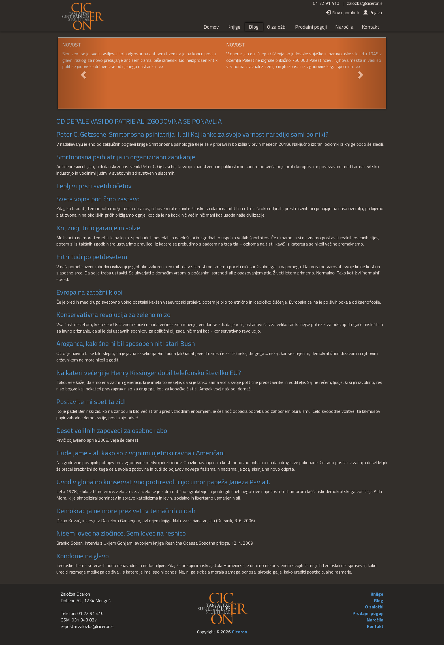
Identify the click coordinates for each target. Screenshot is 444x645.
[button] (82, 73)
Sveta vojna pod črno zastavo (98, 199)
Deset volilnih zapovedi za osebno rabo (111, 430)
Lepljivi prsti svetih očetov (94, 186)
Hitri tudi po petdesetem (91, 256)
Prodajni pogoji (311, 27)
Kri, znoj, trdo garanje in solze (98, 228)
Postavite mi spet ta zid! (91, 401)
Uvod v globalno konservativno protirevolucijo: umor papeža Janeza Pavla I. (163, 482)
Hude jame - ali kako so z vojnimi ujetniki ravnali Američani (140, 453)
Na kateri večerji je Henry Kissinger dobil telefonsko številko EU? (148, 372)
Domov (211, 27)
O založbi (277, 27)
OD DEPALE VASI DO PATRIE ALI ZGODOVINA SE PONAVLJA (139, 121)
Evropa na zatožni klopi (89, 292)
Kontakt (370, 27)
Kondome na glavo (82, 556)
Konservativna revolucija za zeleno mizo (113, 314)
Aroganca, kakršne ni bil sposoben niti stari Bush (125, 343)
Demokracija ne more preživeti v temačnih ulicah (125, 511)
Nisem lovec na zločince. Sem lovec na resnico (121, 533)
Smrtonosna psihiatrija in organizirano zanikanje (125, 157)
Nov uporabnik (342, 12)
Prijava (372, 12)
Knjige (233, 27)
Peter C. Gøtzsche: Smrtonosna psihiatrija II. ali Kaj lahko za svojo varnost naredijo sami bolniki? (192, 134)
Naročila (344, 27)
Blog (254, 27)
